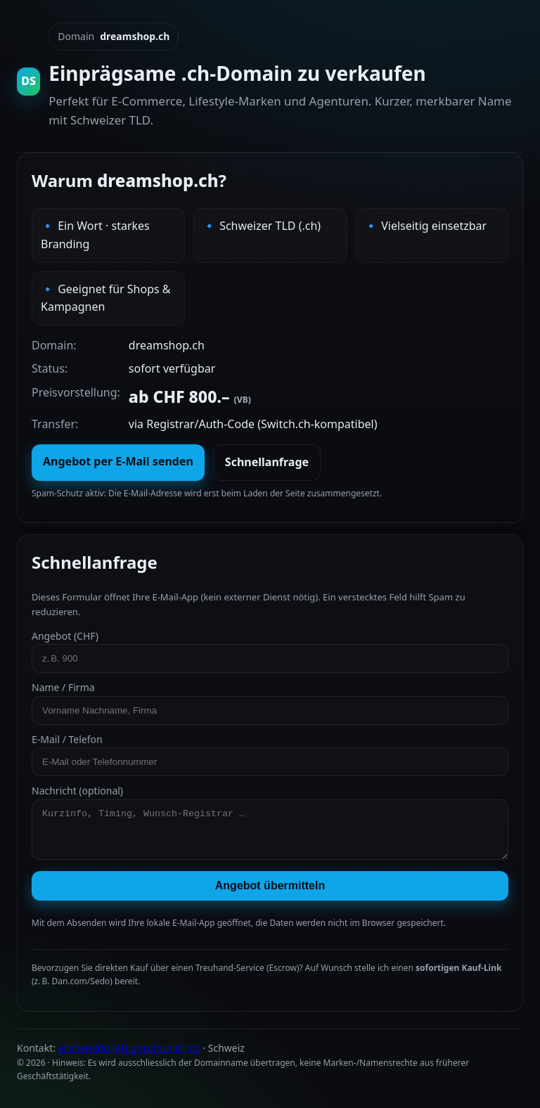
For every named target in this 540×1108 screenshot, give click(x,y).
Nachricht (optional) (270, 826)
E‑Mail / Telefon (270, 754)
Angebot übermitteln (270, 894)
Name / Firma (270, 702)
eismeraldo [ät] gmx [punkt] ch (129, 1056)
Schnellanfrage (267, 462)
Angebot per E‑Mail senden (118, 461)
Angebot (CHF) (270, 651)
